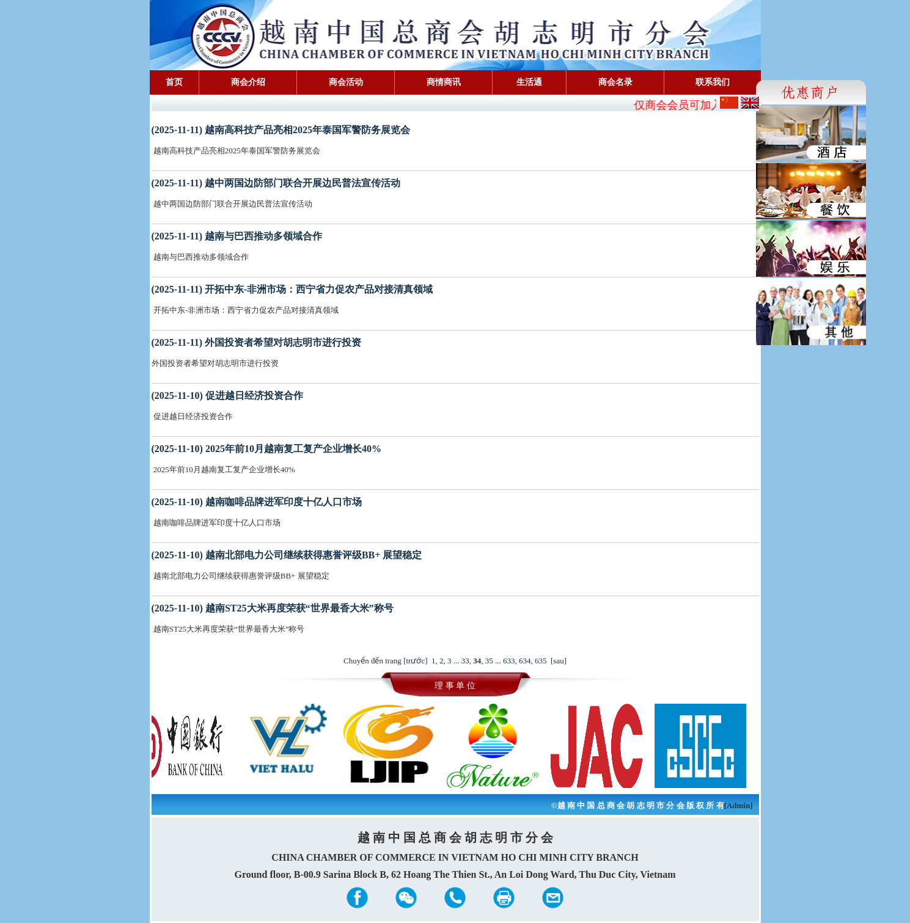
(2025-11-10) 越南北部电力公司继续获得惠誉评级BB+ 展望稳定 (287, 555)
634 (525, 660)
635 (541, 660)
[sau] (559, 660)
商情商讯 (444, 82)
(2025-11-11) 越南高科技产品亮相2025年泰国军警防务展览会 (281, 130)
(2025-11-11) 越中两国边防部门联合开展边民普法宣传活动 (276, 183)
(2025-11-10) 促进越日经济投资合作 (227, 395)
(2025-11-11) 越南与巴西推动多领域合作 (237, 236)
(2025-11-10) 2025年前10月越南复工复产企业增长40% (266, 448)
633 (509, 660)
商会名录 (615, 82)
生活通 (529, 82)
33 (465, 660)
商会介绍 (248, 82)
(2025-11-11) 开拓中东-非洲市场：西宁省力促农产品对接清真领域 (292, 289)
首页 (174, 82)
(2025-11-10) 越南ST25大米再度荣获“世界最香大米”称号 (273, 608)
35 (489, 660)
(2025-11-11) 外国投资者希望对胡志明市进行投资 (257, 342)
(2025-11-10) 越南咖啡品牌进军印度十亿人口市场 (257, 502)
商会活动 (346, 82)
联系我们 (712, 82)
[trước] (415, 660)
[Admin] (738, 805)
